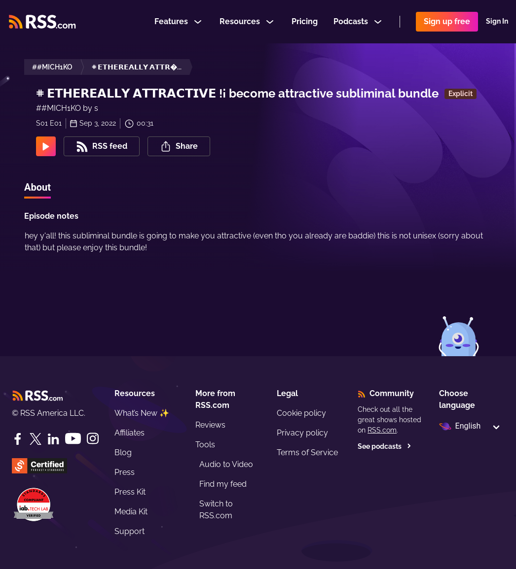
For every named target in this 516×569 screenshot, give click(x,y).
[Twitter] (35, 439)
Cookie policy (301, 413)
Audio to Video (226, 464)
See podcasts (384, 446)
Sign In (497, 22)
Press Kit (130, 492)
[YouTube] (73, 438)
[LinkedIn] (53, 439)
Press (124, 472)
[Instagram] (93, 438)
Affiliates (129, 432)
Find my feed (223, 484)
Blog (123, 452)
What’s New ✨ (141, 413)
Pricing (305, 21)
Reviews (210, 425)
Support (129, 531)
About (37, 187)
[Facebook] (18, 439)
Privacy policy (302, 432)
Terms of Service (307, 452)
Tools (205, 444)
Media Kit (130, 511)
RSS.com (382, 430)
